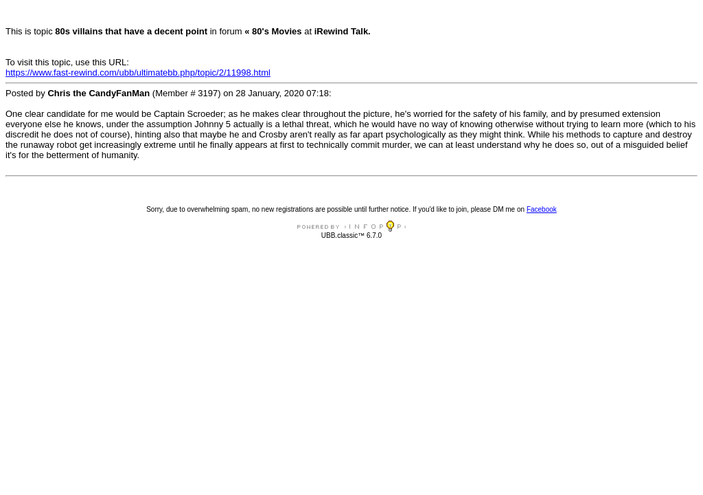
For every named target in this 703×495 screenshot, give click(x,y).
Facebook (542, 209)
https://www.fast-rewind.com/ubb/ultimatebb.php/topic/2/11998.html (137, 72)
